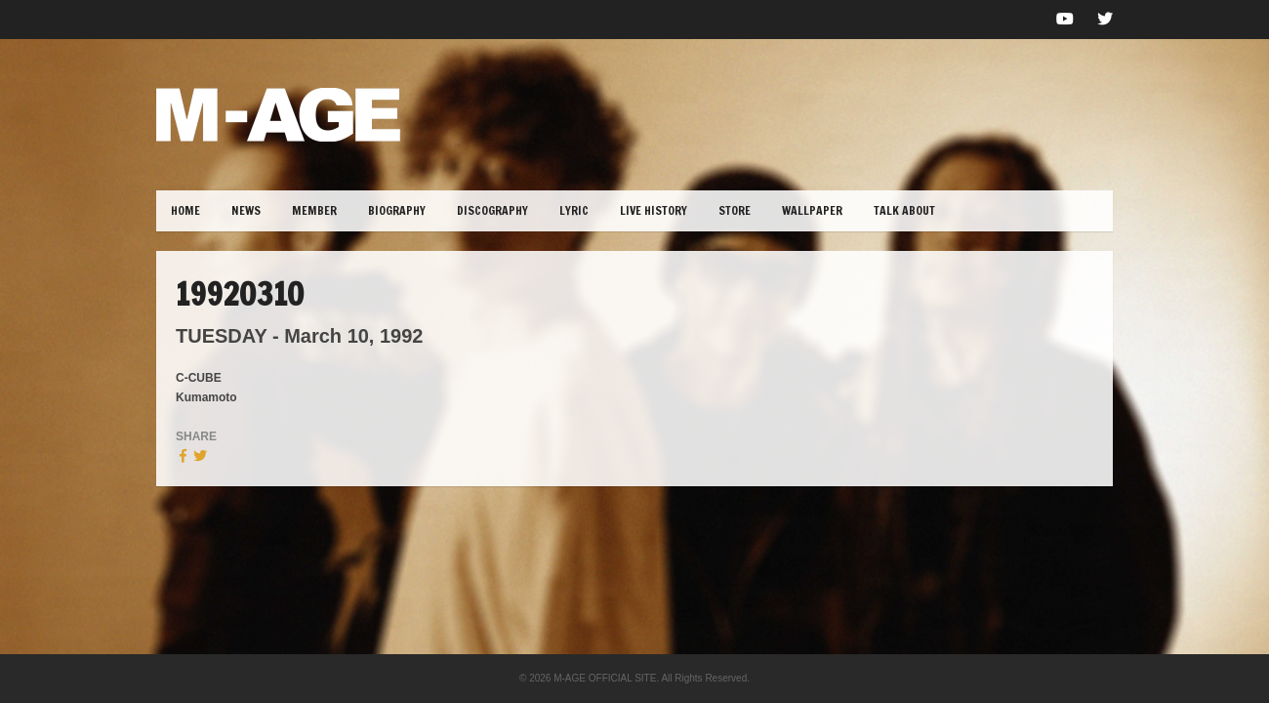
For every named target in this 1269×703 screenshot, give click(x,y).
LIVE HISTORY (653, 210)
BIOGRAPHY (397, 210)
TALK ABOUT (904, 210)
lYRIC (574, 210)
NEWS (246, 210)
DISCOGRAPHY (492, 210)
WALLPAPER (812, 210)
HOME (185, 210)
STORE (734, 210)
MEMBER (314, 210)
